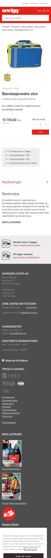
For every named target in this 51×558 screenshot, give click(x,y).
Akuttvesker (7, 30)
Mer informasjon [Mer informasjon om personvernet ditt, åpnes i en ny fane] (30, 554)
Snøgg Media (10, 524)
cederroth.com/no (29, 312)
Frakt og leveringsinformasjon (26, 245)
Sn (3, 469)
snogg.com (31, 307)
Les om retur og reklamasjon (26, 257)
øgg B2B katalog (12, 469)
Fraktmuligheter (9, 410)
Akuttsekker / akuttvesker (33, 26)
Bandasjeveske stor (24, 30)
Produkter (15, 26)
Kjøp (40, 132)
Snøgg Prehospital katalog (14, 503)
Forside (5, 26)
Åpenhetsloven (9, 422)
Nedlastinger (11, 182)
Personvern (7, 416)
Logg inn (45, 3)
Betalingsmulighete (11, 413)
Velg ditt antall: (38, 119)
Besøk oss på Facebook (16, 360)
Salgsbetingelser (9, 400)
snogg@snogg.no (17, 333)
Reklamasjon (8, 403)
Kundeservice (8, 397)
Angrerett (6, 406)
